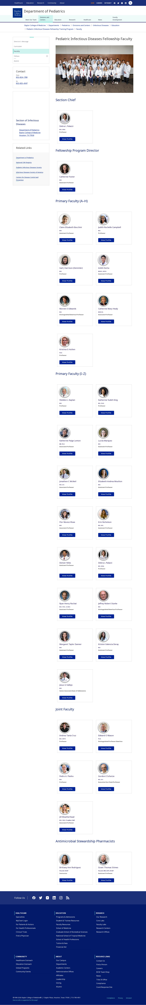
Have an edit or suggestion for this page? (25, 1000)
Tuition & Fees (62, 943)
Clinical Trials (21, 932)
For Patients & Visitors (25, 924)
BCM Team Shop (102, 972)
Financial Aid (61, 947)
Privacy (120, 998)
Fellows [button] (17, 56)
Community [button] (52, 3)
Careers (99, 3)
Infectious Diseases (101, 25)
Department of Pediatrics (25, 158)
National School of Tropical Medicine (70, 936)
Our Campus (61, 960)
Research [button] (40, 3)
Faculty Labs (101, 924)
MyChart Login (22, 920)
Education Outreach (24, 964)
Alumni (16, 61)
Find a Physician (22, 936)
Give (92, 3)
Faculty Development (117, 18)
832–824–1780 (21, 77)
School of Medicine (63, 928)
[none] (47, 56)
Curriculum (18, 46)
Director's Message (21, 42)
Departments (54, 25)
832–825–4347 (21, 83)
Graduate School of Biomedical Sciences (72, 932)
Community (21, 956)
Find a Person (101, 964)
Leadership (60, 979)
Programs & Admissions (65, 917)
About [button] (62, 3)
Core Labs (100, 920)
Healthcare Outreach (24, 960)
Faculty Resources (63, 924)
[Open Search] (130, 3)
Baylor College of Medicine (35, 25)
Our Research (101, 917)
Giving (58, 983)
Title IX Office (101, 979)
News (100, 20)
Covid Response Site (104, 987)
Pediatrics (66, 25)
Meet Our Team (30, 20)
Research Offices (102, 932)
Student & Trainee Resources (67, 920)
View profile (67, 139)
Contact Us (100, 961)
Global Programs (22, 968)
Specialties (20, 917)
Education (57, 20)
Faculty (79, 29)
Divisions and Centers (44, 18)
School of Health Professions (67, 939)
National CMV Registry (24, 162)
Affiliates (59, 975)
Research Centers (103, 928)
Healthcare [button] (18, 3)
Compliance (101, 983)
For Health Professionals (26, 928)
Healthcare (87, 20)
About (59, 956)
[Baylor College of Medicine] (17, 13)
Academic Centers (63, 968)
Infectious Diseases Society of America (29, 172)
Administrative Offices (65, 971)
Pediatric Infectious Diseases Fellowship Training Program (50, 29)
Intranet (108, 3)
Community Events (23, 971)
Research (72, 20)
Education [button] (30, 3)
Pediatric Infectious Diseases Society (29, 167)
